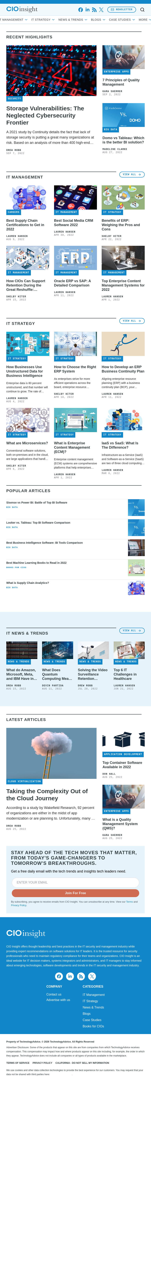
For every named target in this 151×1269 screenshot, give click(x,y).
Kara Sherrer (112, 117)
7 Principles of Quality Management (121, 108)
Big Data (12, 601)
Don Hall (109, 917)
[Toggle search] (142, 9)
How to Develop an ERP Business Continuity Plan (123, 463)
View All (132, 234)
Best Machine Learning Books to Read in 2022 (36, 656)
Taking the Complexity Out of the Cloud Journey (47, 938)
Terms (129, 1045)
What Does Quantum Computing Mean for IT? (56, 817)
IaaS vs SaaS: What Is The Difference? (120, 539)
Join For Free (75, 1036)
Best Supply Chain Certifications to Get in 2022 (25, 284)
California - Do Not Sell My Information (82, 1231)
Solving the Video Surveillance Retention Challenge (93, 817)
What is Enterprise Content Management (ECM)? (72, 541)
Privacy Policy (18, 1048)
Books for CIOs (16, 661)
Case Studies (92, 1188)
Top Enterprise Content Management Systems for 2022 (123, 345)
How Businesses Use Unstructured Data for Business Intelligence (24, 465)
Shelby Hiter (112, 296)
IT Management (28, 19)
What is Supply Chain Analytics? (27, 676)
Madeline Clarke (114, 175)
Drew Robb (13, 175)
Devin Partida (53, 829)
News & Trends (88, 19)
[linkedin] (87, 9)
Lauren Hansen (17, 296)
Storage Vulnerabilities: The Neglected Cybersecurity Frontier (45, 141)
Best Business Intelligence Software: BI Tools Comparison (44, 636)
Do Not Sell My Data (61, 1243)
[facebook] (80, 9)
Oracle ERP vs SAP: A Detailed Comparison (72, 343)
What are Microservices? (27, 537)
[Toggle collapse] (10, 1248)
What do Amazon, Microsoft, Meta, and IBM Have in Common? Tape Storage (21, 817)
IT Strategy (58, 19)
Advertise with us (58, 1168)
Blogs (113, 19)
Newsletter (122, 9)
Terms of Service (17, 1231)
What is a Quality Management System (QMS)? (120, 967)
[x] (101, 9)
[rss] (94, 9)
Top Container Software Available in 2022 (122, 908)
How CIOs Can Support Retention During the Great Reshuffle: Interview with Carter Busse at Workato (25, 345)
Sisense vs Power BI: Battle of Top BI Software (36, 596)
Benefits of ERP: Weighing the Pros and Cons (121, 284)
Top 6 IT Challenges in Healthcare (125, 817)
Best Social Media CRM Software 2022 (73, 282)
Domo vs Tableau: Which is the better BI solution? (123, 166)
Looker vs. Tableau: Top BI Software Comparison (38, 616)
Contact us (53, 1163)
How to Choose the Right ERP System (75, 463)
